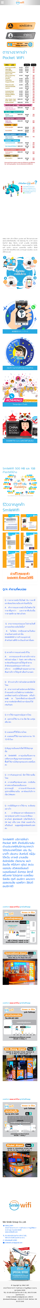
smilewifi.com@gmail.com (13, 1243)
